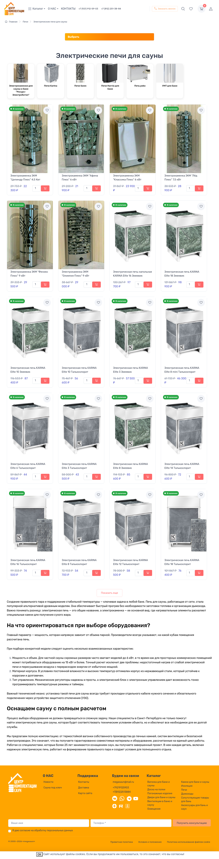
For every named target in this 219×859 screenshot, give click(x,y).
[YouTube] (135, 798)
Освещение (153, 808)
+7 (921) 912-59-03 (88, 8)
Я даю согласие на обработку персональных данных (42, 830)
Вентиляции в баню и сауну (159, 803)
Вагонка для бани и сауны (158, 784)
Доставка (83, 787)
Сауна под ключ (52, 787)
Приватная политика (121, 842)
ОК (39, 854)
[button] (37, 9)
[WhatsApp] (122, 798)
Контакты (83, 782)
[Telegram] (129, 798)
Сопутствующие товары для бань (195, 799)
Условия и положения (150, 842)
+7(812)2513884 (122, 791)
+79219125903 (121, 787)
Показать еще (109, 592)
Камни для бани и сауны (195, 782)
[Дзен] (114, 805)
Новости (48, 782)
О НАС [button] (52, 8)
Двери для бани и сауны (161, 797)
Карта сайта (85, 793)
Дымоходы (187, 793)
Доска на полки (156, 789)
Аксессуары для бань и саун (194, 807)
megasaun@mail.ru (123, 782)
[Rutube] (121, 805)
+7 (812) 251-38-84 (111, 8)
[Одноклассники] (127, 805)
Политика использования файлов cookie (188, 842)
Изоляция (186, 785)
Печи (184, 789)
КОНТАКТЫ (68, 8)
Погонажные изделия (159, 793)
